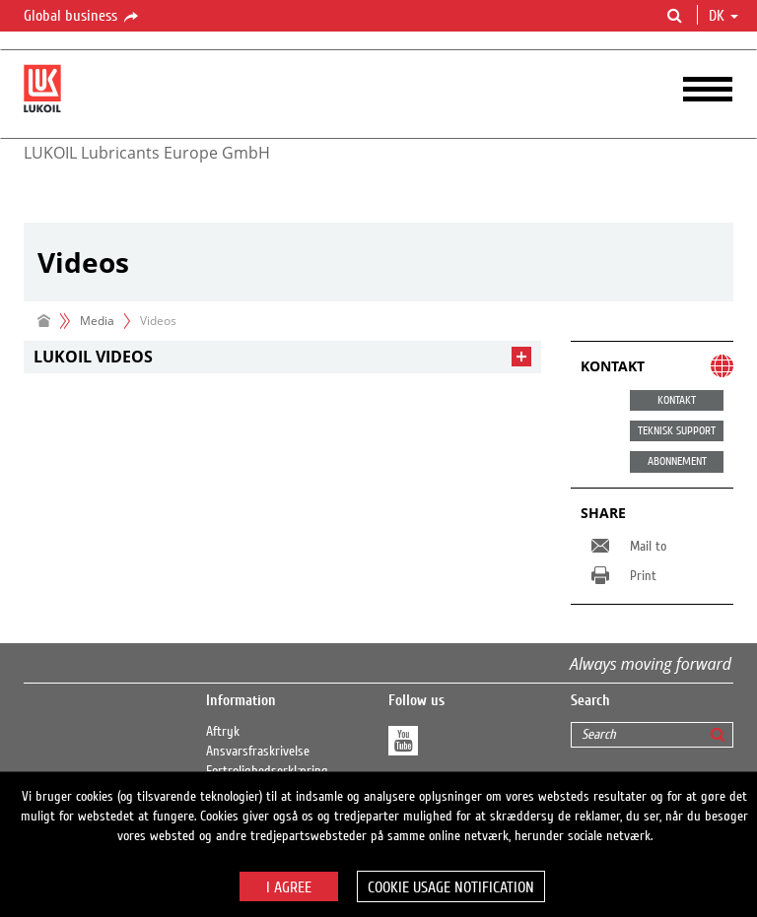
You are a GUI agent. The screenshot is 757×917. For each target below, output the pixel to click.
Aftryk (223, 732)
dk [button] (723, 16)
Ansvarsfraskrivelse (258, 751)
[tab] (282, 357)
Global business (82, 17)
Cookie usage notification (451, 887)
